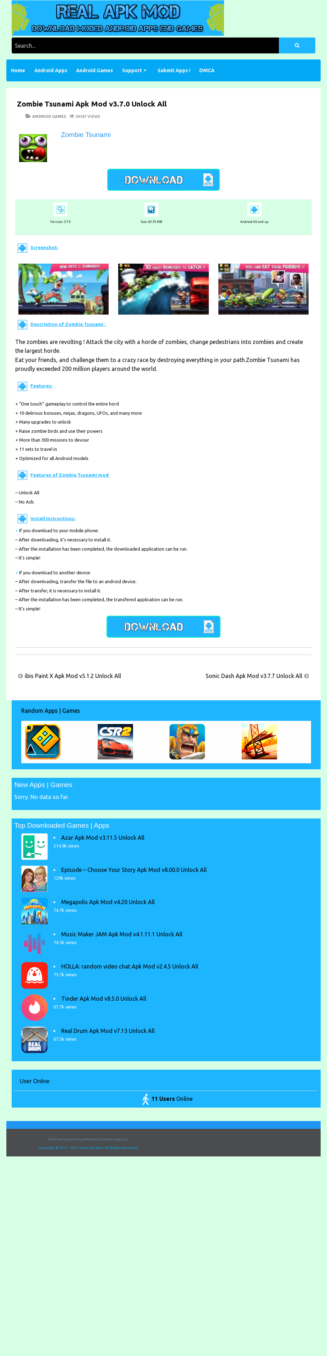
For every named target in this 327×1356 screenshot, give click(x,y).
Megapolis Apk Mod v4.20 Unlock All (108, 902)
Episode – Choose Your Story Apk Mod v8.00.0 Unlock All (134, 870)
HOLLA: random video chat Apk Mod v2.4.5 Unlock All (129, 966)
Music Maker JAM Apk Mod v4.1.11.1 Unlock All (121, 934)
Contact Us (119, 1139)
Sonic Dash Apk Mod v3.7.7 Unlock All (254, 676)
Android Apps (50, 70)
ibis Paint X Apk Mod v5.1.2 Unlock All (73, 676)
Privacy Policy (73, 1139)
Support (132, 70)
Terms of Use (97, 1139)
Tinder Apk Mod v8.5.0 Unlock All (103, 998)
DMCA (206, 70)
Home (18, 70)
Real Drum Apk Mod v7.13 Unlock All (108, 1031)
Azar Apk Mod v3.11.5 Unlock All (102, 837)
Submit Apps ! (173, 70)
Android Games (94, 70)
